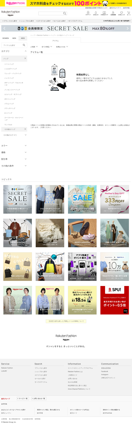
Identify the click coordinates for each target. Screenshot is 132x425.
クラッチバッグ (9, 108)
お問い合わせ (72, 378)
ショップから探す (41, 372)
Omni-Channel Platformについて (79, 389)
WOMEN (5, 38)
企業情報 (4, 419)
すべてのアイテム (41, 382)
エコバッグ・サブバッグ (12, 94)
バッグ (5, 59)
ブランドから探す (41, 368)
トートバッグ (9, 64)
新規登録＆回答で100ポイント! (96, 8)
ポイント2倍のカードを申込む (79, 410)
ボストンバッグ (9, 99)
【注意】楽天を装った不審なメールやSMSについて (66, 321)
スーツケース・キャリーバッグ (13, 119)
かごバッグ (8, 113)
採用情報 (37, 419)
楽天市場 (126, 8)
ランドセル (8, 125)
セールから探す (40, 378)
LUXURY (4, 371)
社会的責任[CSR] (27, 419)
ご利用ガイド (72, 375)
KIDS (23, 38)
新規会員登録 (106, 368)
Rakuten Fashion (42, 35)
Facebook (104, 371)
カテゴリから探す (41, 375)
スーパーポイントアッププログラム (80, 368)
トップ (32, 35)
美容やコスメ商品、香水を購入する (48, 410)
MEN (14, 38)
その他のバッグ (9, 129)
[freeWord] (14, 45)
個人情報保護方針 (14, 419)
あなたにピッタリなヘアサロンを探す (13, 410)
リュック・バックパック (12, 73)
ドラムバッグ (9, 104)
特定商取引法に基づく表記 (77, 385)
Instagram (104, 374)
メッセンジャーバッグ (12, 90)
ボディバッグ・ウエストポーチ (13, 84)
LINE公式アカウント (108, 378)
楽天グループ (114, 8)
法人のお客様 (72, 382)
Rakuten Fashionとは (75, 372)
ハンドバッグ (9, 78)
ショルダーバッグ (10, 69)
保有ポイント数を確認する (111, 410)
